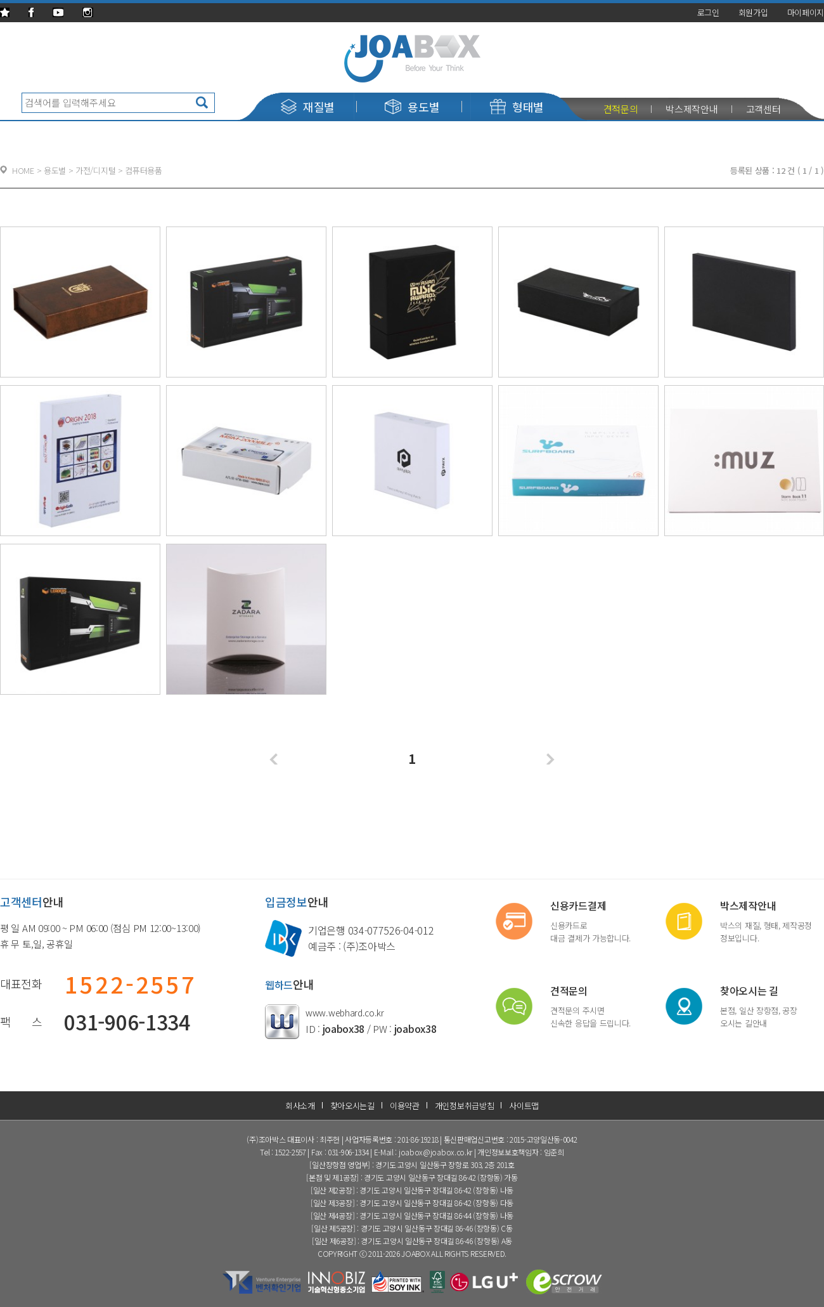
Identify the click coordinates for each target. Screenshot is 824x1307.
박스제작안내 (692, 108)
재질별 (308, 106)
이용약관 (405, 1106)
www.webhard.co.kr (345, 1012)
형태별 (517, 106)
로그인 (708, 12)
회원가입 (753, 12)
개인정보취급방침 (464, 1106)
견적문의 (620, 108)
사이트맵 (524, 1106)
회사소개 (300, 1106)
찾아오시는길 (352, 1106)
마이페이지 (806, 12)
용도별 (412, 106)
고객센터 (763, 108)
